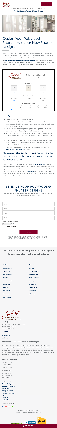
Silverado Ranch (33, 271)
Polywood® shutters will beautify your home (20, 60)
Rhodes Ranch (7, 274)
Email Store (5, 338)
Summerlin (6, 271)
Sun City (31, 268)
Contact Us (5, 400)
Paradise (5, 278)
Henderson (6, 284)
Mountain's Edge (8, 281)
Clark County (7, 297)
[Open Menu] (54, 4)
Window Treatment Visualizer (15, 149)
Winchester (32, 294)
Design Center (6, 388)
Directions (5, 331)
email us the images (39, 164)
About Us (5, 398)
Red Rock (6, 294)
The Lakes (32, 265)
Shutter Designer (7, 384)
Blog (3, 395)
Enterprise (6, 287)
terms (18, 238)
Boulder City (6, 290)
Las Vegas (32, 281)
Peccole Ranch (33, 274)
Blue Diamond (33, 290)
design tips (9, 116)
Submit (28, 232)
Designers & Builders (8, 393)
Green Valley (33, 284)
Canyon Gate (33, 287)
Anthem (5, 265)
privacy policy (26, 238)
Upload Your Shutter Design (11, 221)
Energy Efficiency (7, 391)
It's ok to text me (12, 226)
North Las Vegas (34, 278)
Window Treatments (8, 386)
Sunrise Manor (7, 268)
